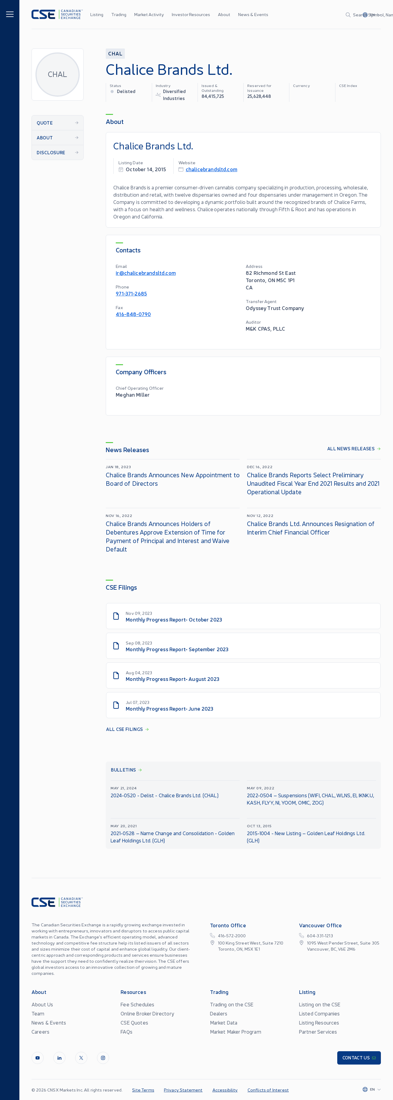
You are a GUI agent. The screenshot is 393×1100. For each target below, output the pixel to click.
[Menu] (10, 14)
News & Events (253, 14)
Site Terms (143, 1090)
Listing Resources (319, 1022)
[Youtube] (38, 1058)
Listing (96, 14)
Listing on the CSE (320, 1004)
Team (38, 1013)
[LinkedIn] (59, 1058)
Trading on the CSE (232, 1004)
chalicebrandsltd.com (211, 168)
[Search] (315, 15)
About (224, 14)
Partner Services (318, 1031)
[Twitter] (81, 1058)
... (263, 14)
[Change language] (372, 14)
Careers (40, 1031)
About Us (42, 1004)
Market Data (224, 1022)
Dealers (219, 1013)
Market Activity (149, 14)
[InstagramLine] (103, 1058)
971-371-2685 (131, 293)
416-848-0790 (133, 313)
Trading (118, 14)
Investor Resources (191, 14)
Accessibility (225, 1090)
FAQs (126, 1031)
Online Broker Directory (147, 1013)
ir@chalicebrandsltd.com (146, 272)
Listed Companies (319, 1013)
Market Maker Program (235, 1031)
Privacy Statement (183, 1090)
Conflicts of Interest (268, 1090)
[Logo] (57, 14)
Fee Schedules (137, 1004)
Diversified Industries (174, 94)
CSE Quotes (134, 1022)
